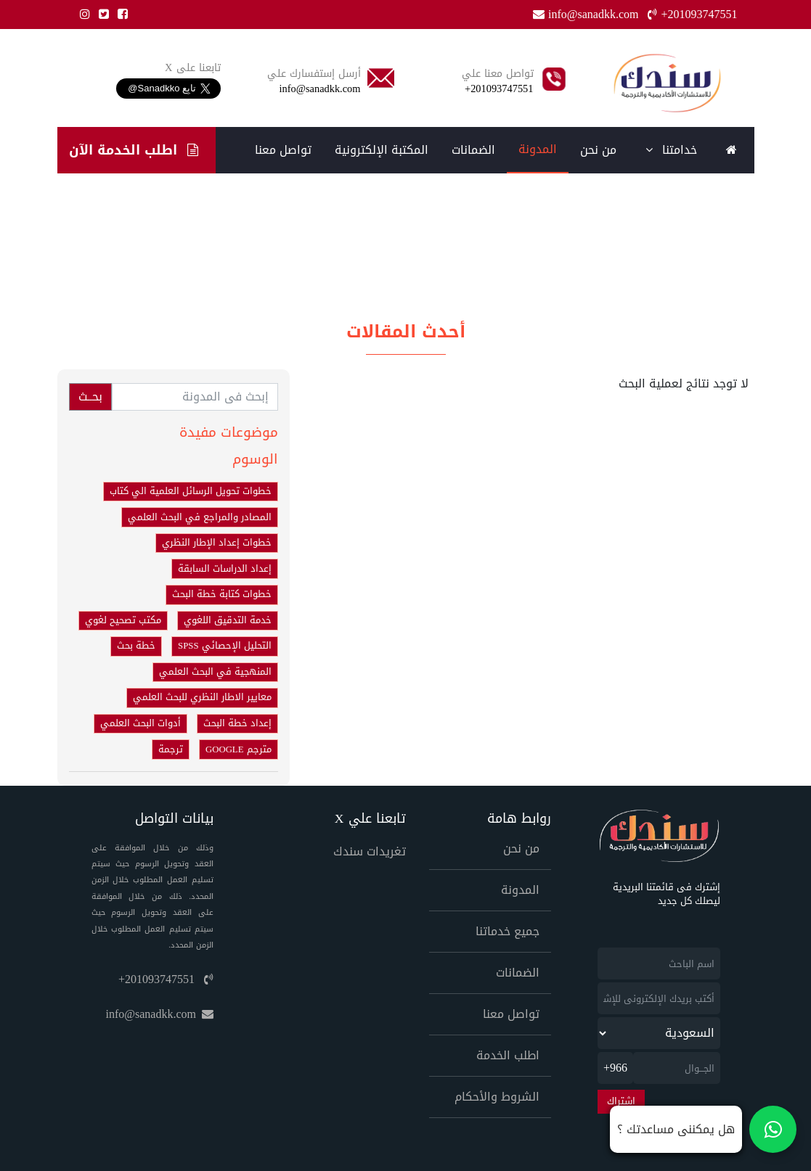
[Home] (667, 83)
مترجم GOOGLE (238, 749)
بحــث (90, 396)
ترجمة (170, 749)
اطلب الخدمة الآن (133, 150)
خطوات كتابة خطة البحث (222, 594)
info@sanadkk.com (159, 1014)
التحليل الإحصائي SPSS (224, 645)
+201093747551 (165, 979)
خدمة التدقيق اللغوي (228, 620)
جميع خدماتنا (507, 931)
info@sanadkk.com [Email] (587, 14)
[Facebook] (120, 14)
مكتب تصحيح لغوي (123, 620)
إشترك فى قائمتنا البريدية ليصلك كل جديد (666, 894)
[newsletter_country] (659, 1033)
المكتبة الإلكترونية (381, 150)
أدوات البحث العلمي (140, 723)
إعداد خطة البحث (237, 723)
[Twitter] (101, 14)
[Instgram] (82, 14)
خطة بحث (136, 645)
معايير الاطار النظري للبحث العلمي (202, 697)
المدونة (537, 149)
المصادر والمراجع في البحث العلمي (200, 517)
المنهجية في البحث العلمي (215, 672)
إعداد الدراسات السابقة (225, 569)
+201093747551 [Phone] (692, 14)
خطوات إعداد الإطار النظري (217, 542)
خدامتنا (671, 150)
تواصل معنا (283, 150)
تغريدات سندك (369, 851)
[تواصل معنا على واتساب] (703, 1129)
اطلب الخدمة (507, 1055)
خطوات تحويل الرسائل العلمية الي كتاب (191, 491)
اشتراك (621, 1101)
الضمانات (473, 150)
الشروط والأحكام (497, 1096)
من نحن (598, 150)
